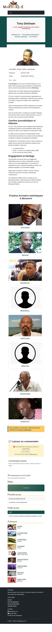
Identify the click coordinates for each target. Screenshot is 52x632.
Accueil (10, 599)
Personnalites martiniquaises (30, 34)
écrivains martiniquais (24, 430)
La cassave (21, 546)
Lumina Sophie (22, 552)
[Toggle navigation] (10, 12)
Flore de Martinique (13, 602)
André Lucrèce (25, 338)
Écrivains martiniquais (21, 36)
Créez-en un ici (33, 454)
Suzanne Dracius (22, 559)
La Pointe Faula (22, 533)
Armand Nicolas (25, 393)
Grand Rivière (35, 91)
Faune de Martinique (13, 604)
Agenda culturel (12, 606)
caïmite (19, 526)
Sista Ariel (20, 572)
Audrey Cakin (21, 579)
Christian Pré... (25, 421)
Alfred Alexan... (25, 310)
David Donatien (22, 566)
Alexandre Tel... (25, 283)
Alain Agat (25, 255)
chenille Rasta (21, 539)
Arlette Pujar (25, 366)
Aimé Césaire (25, 227)
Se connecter (25, 451)
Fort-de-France (21, 86)
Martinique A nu (15, 34)
